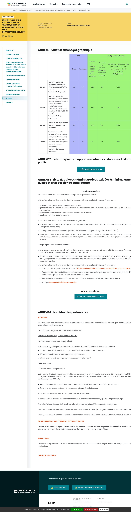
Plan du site (101, 498)
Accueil (14, 10)
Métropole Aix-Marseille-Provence (78, 25)
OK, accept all (77, 509)
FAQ (88, 4)
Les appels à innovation (72, 4)
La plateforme (39, 4)
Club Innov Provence (104, 504)
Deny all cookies (91, 509)
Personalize (104, 509)
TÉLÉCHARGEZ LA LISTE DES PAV (91, 169)
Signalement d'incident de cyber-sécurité (83, 507)
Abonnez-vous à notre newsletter (90, 487)
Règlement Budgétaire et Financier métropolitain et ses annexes (103, 268)
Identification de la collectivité (82, 501)
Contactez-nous (60, 487)
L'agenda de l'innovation (105, 501)
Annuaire (53, 4)
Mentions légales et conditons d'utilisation (82, 499)
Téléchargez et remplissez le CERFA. (91, 296)
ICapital (75, 504)
